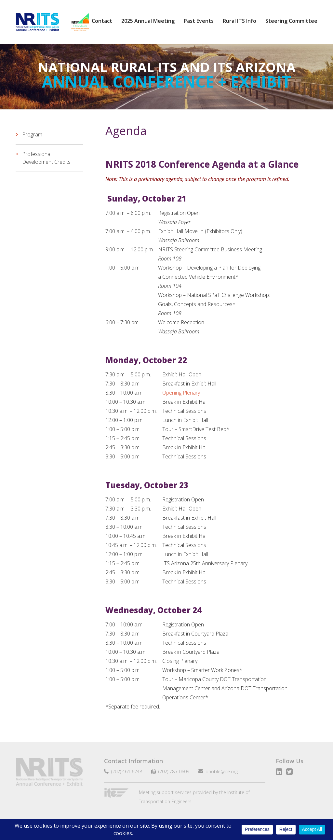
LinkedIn (279, 771)
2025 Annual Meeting (148, 20)
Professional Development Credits (46, 157)
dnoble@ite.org (219, 771)
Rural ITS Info (239, 20)
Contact (102, 20)
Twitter (289, 771)
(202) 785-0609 (171, 771)
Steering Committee (291, 20)
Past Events (199, 20)
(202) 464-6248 (125, 771)
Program (32, 134)
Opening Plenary (181, 392)
